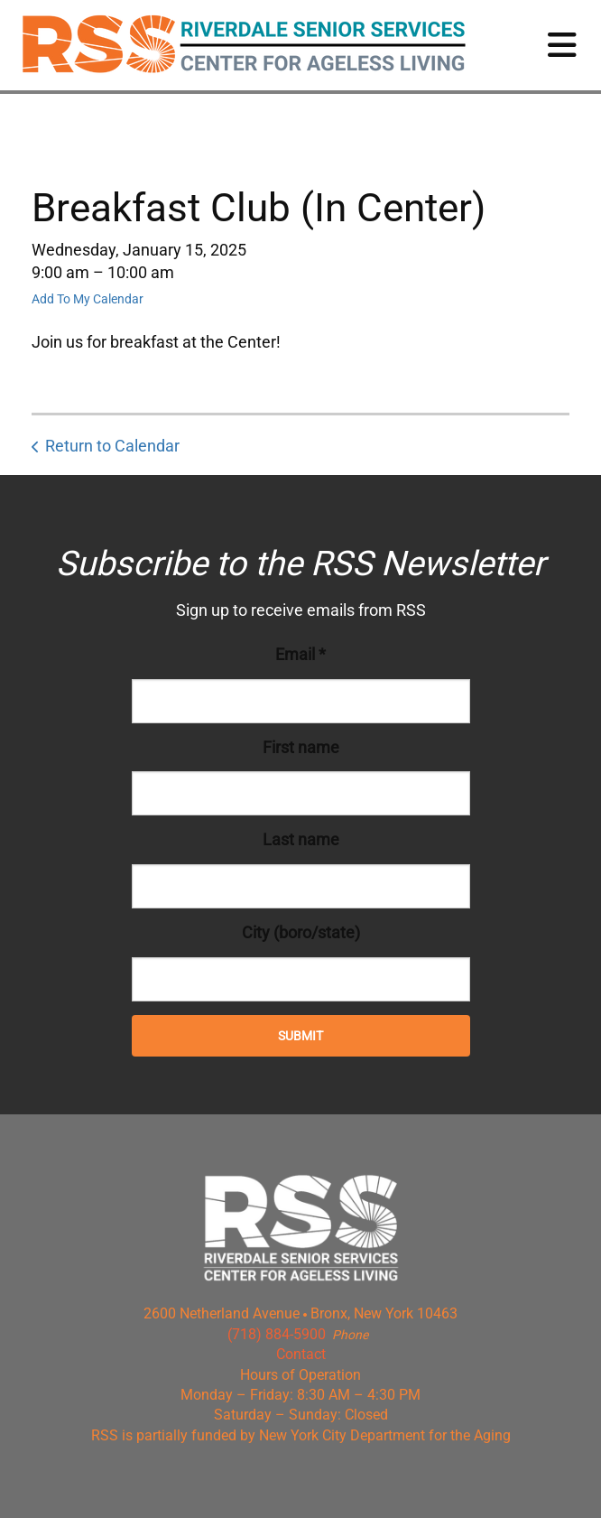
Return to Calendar (112, 445)
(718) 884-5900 (276, 1334)
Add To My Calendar (87, 299)
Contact (301, 1354)
